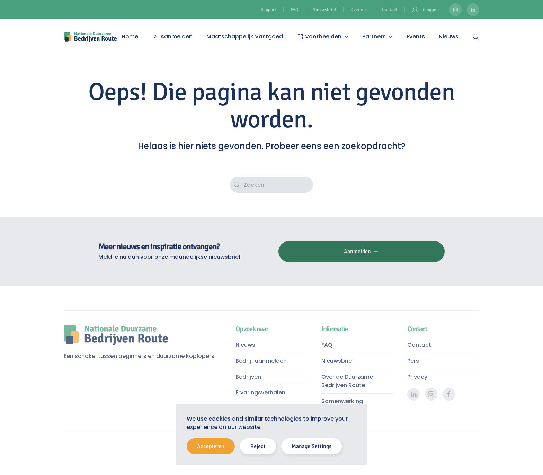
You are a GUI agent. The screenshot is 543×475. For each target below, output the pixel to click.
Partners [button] (377, 37)
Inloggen (425, 9)
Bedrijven (248, 377)
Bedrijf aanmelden (261, 361)
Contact (390, 9)
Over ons (359, 9)
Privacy (417, 377)
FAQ (294, 9)
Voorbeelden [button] (322, 37)
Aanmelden (172, 37)
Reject (258, 446)
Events (416, 37)
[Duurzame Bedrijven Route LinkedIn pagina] (473, 9)
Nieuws (449, 37)
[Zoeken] (271, 185)
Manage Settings (311, 446)
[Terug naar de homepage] (90, 37)
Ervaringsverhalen (260, 392)
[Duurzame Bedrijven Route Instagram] (455, 9)
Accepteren (210, 446)
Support (268, 9)
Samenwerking (342, 401)
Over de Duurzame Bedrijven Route (347, 381)
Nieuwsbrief (324, 9)
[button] (475, 37)
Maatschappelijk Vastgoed (244, 37)
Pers (413, 361)
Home (130, 37)
